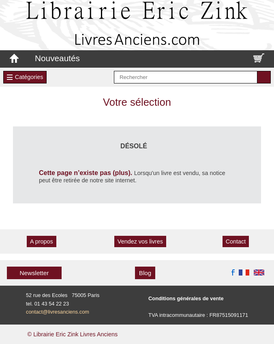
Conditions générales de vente (186, 298)
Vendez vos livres (140, 241)
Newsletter (34, 272)
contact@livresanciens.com (57, 312)
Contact (236, 241)
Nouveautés (57, 58)
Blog (145, 272)
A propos (41, 241)
